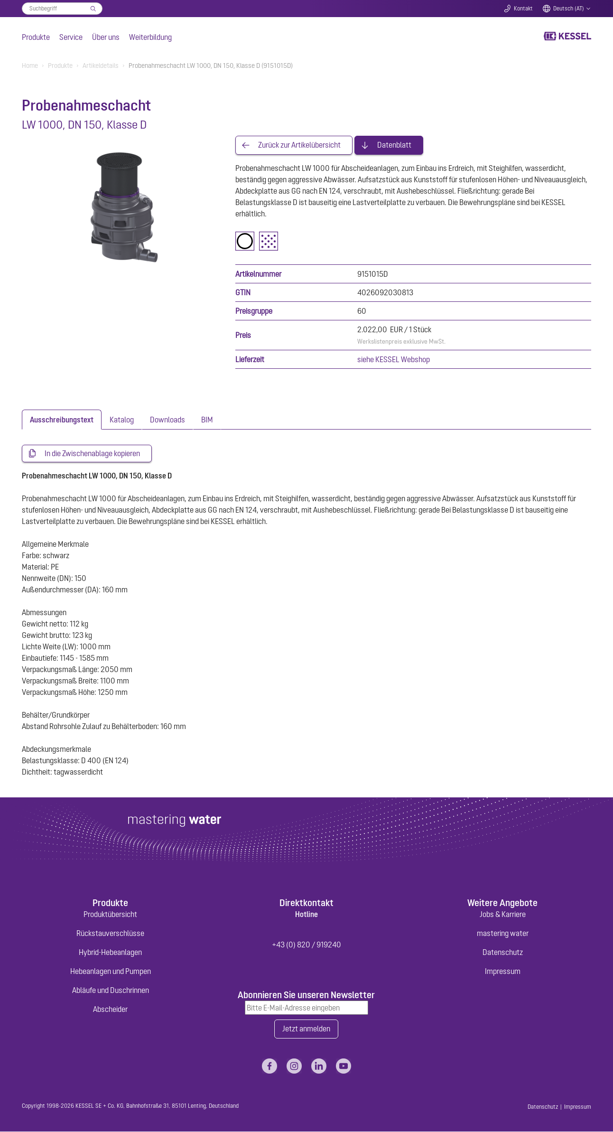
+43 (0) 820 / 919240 (306, 945)
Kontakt (523, 8)
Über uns (106, 37)
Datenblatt (394, 145)
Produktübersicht (110, 914)
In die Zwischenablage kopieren (92, 453)
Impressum (502, 971)
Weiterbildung (150, 37)
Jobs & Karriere (503, 914)
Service (71, 37)
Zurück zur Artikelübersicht (299, 145)
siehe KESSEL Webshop (393, 359)
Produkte (36, 37)
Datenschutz (503, 952)
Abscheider (110, 1009)
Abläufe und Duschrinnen (110, 990)
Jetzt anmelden (306, 1029)
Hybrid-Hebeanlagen (110, 952)
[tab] (62, 420)
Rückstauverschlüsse (110, 933)
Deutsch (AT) (568, 8)
